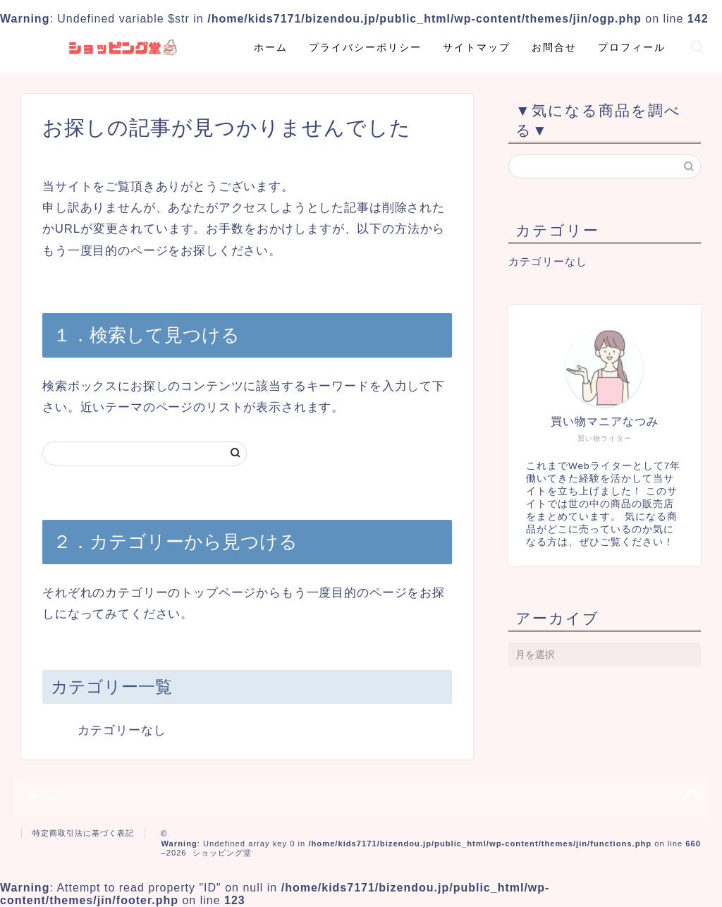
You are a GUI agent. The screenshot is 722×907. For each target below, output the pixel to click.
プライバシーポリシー (365, 47)
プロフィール (632, 47)
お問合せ (554, 47)
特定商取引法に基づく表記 (83, 833)
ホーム (271, 47)
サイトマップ (476, 47)
